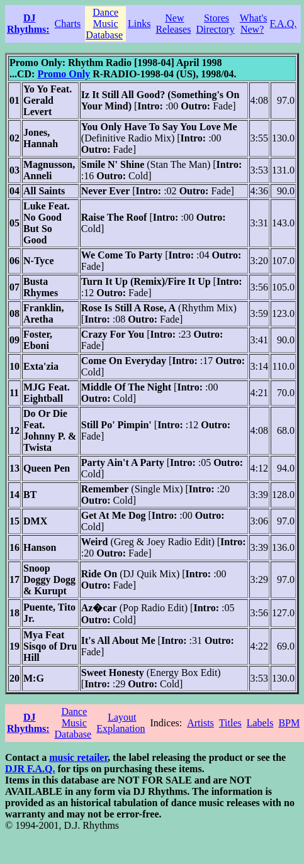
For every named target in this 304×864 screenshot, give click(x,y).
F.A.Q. (283, 23)
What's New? (253, 24)
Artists (200, 722)
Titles (230, 722)
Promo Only (63, 74)
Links (139, 23)
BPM (289, 722)
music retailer (78, 757)
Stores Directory (215, 24)
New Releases (173, 24)
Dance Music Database (104, 23)
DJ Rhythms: (28, 24)
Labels (260, 722)
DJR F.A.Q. (30, 768)
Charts (68, 23)
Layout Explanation (120, 723)
